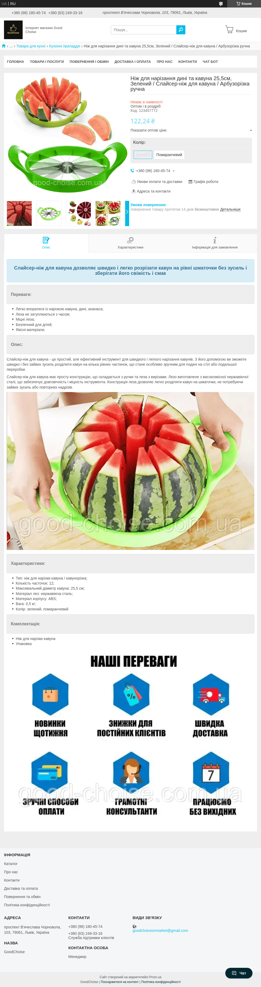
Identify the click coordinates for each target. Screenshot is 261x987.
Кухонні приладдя (64, 46)
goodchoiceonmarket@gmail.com (160, 931)
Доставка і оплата (133, 62)
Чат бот (210, 62)
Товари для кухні (31, 46)
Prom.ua (155, 977)
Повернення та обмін (22, 897)
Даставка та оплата (21, 888)
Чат (239, 973)
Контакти (187, 62)
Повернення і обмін (89, 62)
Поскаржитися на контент (119, 982)
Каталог (11, 864)
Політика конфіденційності (27, 905)
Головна (15, 62)
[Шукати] (180, 29)
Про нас (164, 62)
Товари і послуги (47, 62)
